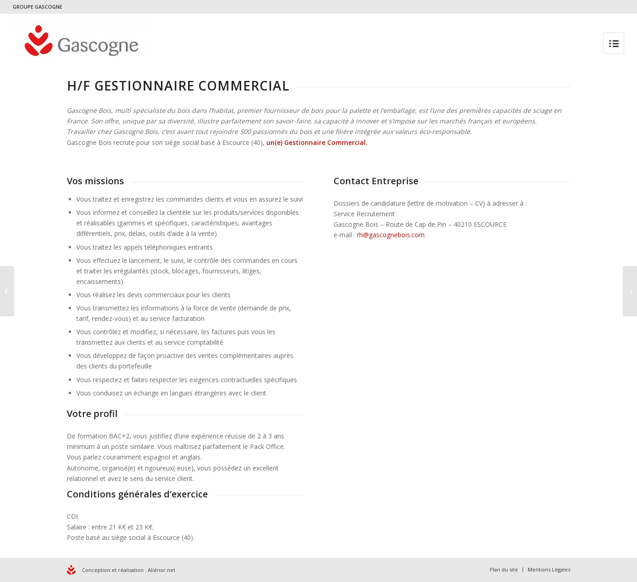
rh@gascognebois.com (391, 234)
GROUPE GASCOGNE (37, 6)
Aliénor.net (161, 569)
